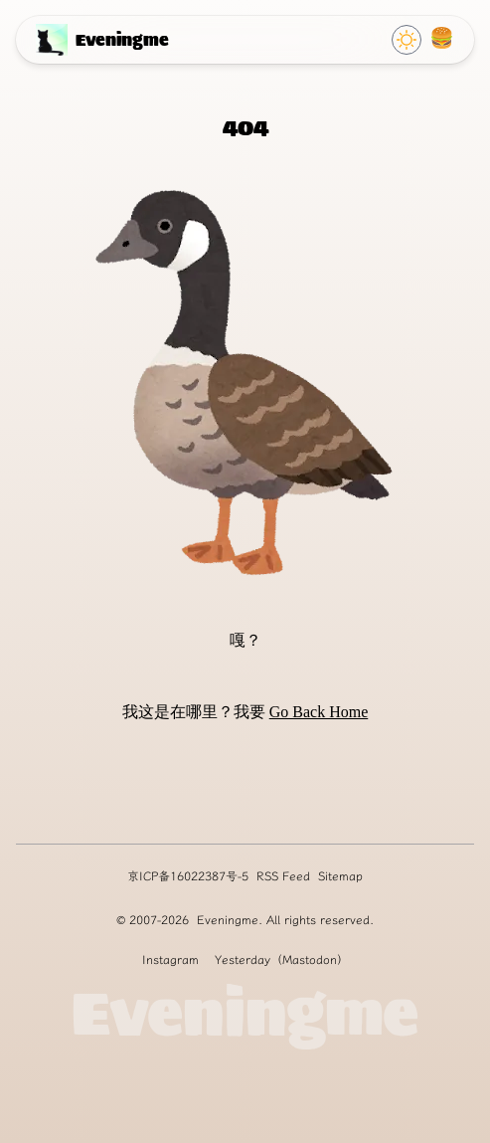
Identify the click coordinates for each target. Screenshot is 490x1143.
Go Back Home (319, 711)
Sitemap (340, 875)
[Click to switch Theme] (406, 40)
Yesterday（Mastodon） (282, 959)
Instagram (170, 959)
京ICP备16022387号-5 (187, 875)
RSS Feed (283, 875)
